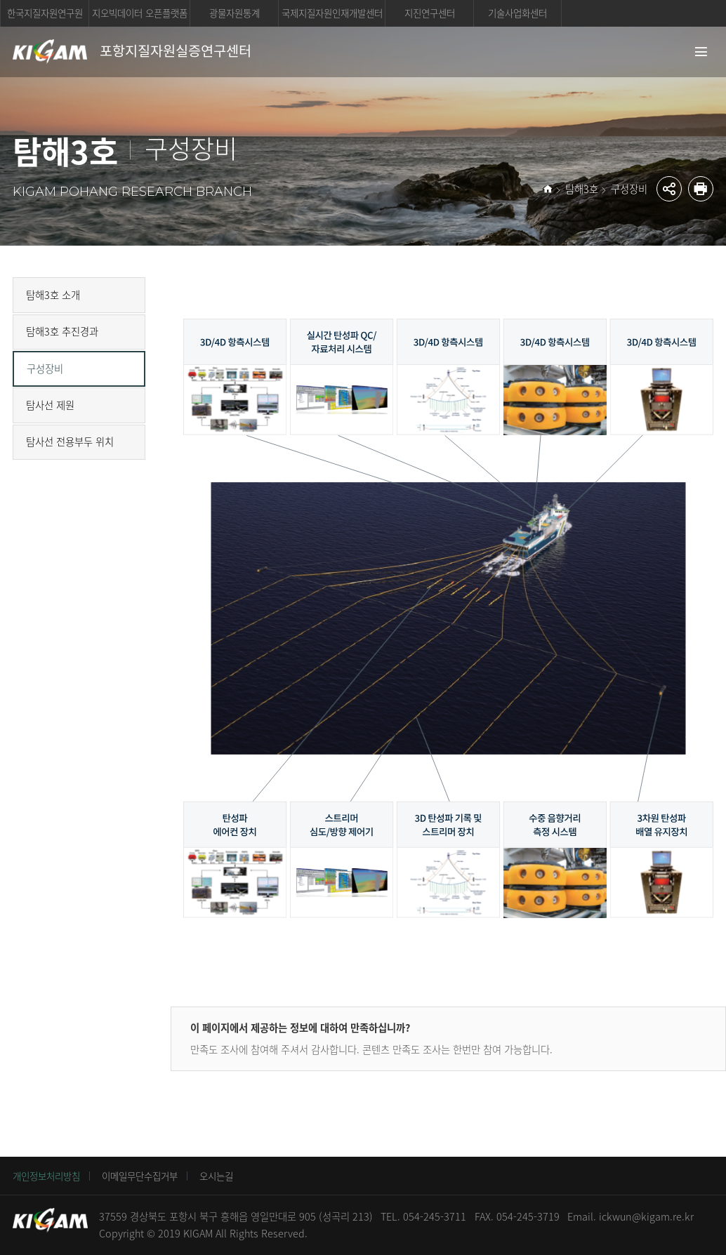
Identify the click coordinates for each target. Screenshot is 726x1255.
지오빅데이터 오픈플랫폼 (139, 13)
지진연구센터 (429, 13)
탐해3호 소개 (53, 295)
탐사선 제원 (50, 405)
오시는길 (216, 1176)
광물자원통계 (234, 13)
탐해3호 (581, 189)
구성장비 (629, 189)
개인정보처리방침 (46, 1176)
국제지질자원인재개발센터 (332, 13)
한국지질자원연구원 (45, 13)
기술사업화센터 (517, 13)
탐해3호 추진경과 (62, 331)
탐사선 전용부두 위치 (70, 441)
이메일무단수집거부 (140, 1176)
